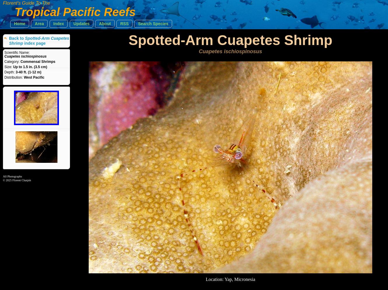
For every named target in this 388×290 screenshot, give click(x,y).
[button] (19, 24)
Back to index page (39, 41)
